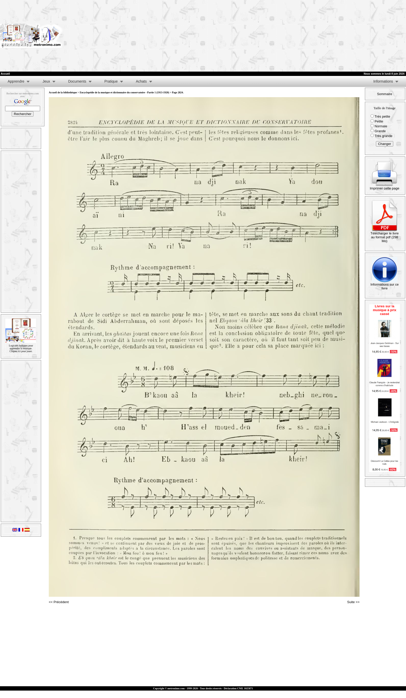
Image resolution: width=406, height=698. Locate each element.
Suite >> (353, 602)
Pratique (111, 81)
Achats (141, 81)
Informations (383, 81)
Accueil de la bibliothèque (63, 92)
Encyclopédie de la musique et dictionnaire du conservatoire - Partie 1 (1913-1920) (124, 92)
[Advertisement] (331, 36)
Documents (77, 81)
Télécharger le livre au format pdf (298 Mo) (385, 235)
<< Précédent (59, 602)
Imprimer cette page (384, 186)
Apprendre (16, 81)
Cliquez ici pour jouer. (20, 351)
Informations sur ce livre (385, 284)
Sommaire (384, 94)
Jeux (46, 81)
